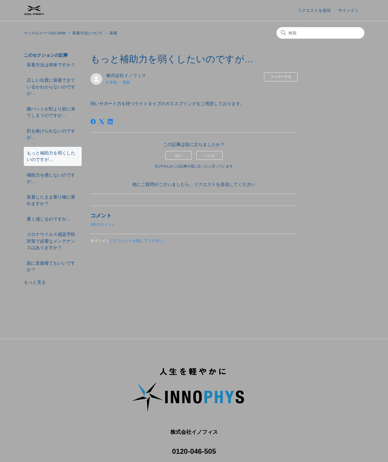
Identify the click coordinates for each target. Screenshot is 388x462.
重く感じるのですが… (49, 218)
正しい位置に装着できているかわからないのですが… (51, 87)
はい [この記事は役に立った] (178, 155)
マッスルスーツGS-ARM (45, 33)
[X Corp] (101, 121)
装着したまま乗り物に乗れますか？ (51, 200)
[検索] (320, 33)
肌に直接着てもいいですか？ (51, 266)
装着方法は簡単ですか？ (51, 64)
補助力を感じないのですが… (51, 178)
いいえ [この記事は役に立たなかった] (209, 155)
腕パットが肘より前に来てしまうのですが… (51, 112)
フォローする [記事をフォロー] (280, 77)
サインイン (100, 240)
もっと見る (35, 282)
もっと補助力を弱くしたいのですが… (51, 156)
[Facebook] (93, 121)
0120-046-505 (194, 445)
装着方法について (87, 33)
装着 (113, 33)
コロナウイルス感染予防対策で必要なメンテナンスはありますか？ (51, 241)
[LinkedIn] (110, 121)
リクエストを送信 (314, 10)
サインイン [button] (348, 10)
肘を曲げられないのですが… (51, 134)
